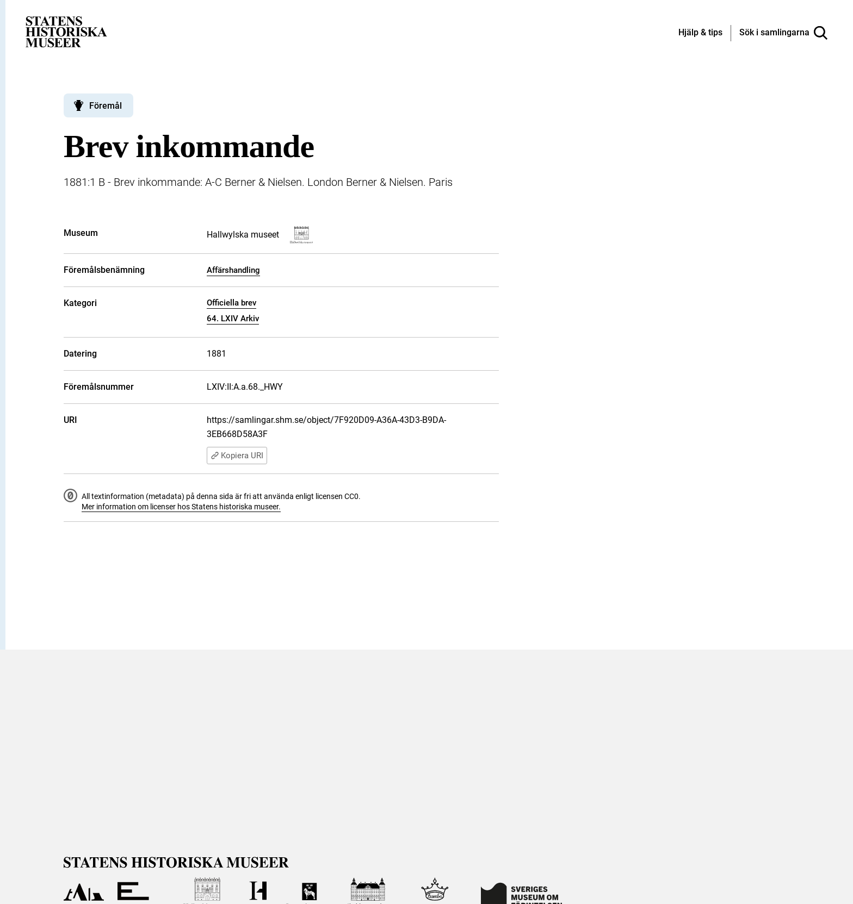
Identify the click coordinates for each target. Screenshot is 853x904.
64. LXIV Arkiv (233, 318)
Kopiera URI (237, 455)
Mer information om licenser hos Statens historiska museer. (181, 506)
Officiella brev (231, 303)
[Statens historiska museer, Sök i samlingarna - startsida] (66, 31)
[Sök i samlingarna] (783, 33)
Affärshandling (233, 270)
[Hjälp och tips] (700, 33)
